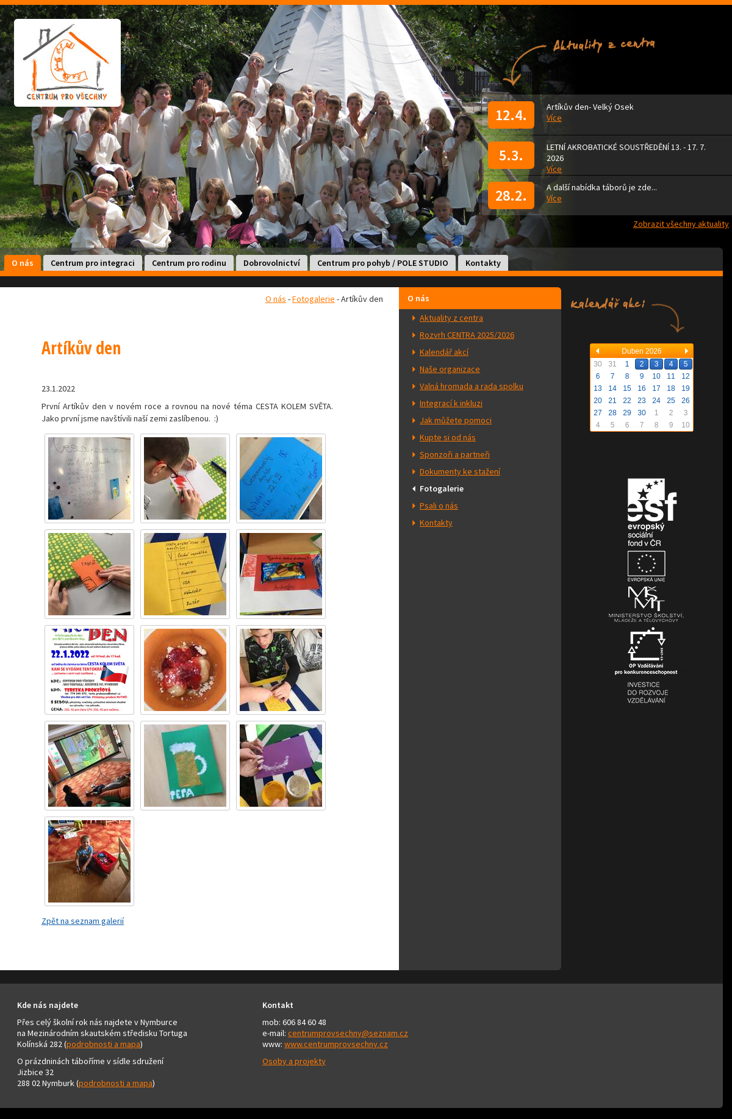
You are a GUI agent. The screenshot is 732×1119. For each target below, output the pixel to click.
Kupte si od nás (448, 437)
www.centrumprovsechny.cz (336, 1044)
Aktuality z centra (451, 317)
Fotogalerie (442, 488)
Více (554, 117)
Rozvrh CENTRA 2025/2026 (467, 334)
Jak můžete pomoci (456, 420)
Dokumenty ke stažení (460, 471)
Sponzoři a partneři (455, 454)
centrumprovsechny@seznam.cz (348, 1033)
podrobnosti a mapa (103, 1044)
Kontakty (483, 262)
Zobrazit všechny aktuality (681, 223)
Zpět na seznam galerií (82, 920)
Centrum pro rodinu (189, 262)
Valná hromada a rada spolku (471, 386)
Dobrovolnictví (271, 262)
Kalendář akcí (444, 351)
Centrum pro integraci (93, 262)
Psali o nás (439, 505)
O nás (23, 262)
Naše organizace (450, 368)
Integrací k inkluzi (451, 403)
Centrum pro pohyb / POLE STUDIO (382, 262)
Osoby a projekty (294, 1061)
